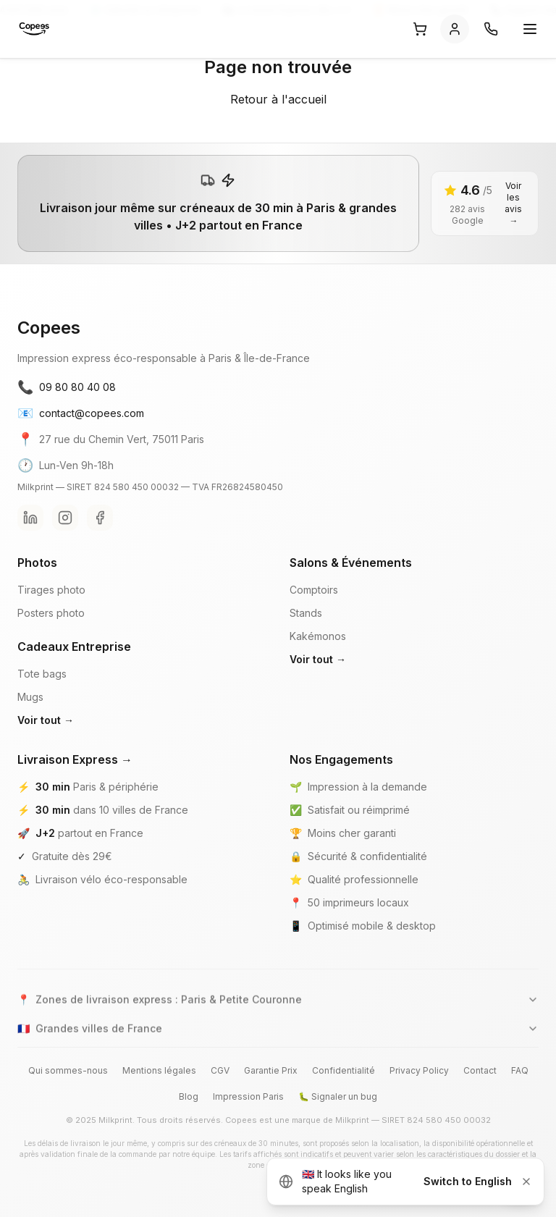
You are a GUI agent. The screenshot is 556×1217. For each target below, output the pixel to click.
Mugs (30, 697)
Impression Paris (248, 1096)
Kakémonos (318, 636)
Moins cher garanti (352, 833)
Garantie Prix (271, 1070)
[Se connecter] (454, 28)
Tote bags (42, 674)
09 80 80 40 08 (66, 387)
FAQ (519, 1070)
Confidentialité (343, 1070)
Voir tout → (45, 720)
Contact (480, 1070)
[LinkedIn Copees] (30, 518)
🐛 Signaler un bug (337, 1096)
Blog (188, 1096)
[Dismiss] (526, 1181)
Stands (306, 613)
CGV (220, 1070)
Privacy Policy (419, 1070)
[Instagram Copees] (65, 518)
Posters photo (51, 613)
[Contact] (491, 29)
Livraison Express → (74, 759)
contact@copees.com (80, 413)
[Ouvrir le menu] (530, 29)
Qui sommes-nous (68, 1070)
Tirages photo (51, 590)
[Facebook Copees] (100, 518)
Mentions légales (159, 1070)
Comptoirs (314, 590)
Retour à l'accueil (278, 99)
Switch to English (468, 1181)
